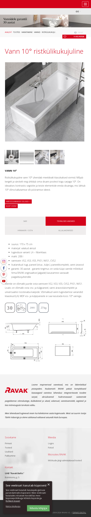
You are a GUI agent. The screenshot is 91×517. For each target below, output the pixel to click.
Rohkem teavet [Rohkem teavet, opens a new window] (13, 501)
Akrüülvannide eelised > (18, 201)
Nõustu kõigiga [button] (38, 508)
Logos (51, 443)
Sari (25, 221)
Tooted (16, 32)
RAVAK (12, 4)
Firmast (8, 443)
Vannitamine (27, 32)
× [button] (48, 484)
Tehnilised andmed (66, 221)
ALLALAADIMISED (65, 230)
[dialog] (27, 497)
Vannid (37, 32)
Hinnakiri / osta (25, 230)
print (80, 32)
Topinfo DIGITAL (79, 512)
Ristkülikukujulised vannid (54, 32)
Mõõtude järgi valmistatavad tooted (65, 460)
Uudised (9, 451)
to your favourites (79, 36)
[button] (15, 506)
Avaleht (8, 32)
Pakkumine (10, 455)
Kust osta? (11, 206)
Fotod (51, 447)
